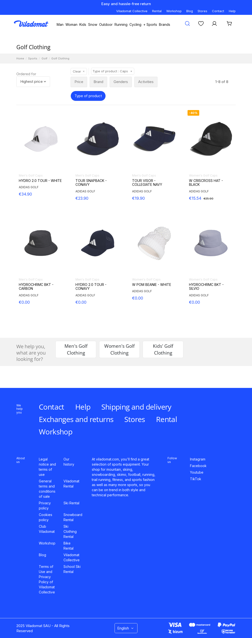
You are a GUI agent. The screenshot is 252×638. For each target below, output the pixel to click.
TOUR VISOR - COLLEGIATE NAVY (147, 183)
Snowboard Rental (72, 517)
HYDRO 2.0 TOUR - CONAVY (90, 287)
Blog (189, 11)
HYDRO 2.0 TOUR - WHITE (40, 181)
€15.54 (195, 198)
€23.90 (81, 198)
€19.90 (138, 198)
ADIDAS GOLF (29, 187)
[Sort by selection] (33, 81)
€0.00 (24, 302)
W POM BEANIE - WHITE (151, 285)
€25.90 (208, 198)
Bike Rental (68, 545)
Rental (157, 11)
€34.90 (25, 194)
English (126, 628)
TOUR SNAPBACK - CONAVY (91, 183)
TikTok (195, 479)
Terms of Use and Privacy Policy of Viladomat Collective (47, 579)
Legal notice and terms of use (47, 467)
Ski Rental (71, 503)
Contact (218, 11)
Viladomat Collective (131, 11)
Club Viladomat (47, 529)
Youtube (196, 472)
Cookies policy (45, 517)
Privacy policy (45, 505)
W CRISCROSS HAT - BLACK (206, 183)
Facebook (198, 466)
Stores (202, 11)
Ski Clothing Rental (70, 531)
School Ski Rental (72, 569)
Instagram (197, 459)
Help (232, 11)
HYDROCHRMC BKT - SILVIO (206, 287)
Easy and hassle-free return (126, 3)
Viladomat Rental (71, 483)
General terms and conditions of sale (47, 488)
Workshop (174, 11)
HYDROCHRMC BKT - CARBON (36, 287)
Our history (68, 461)
